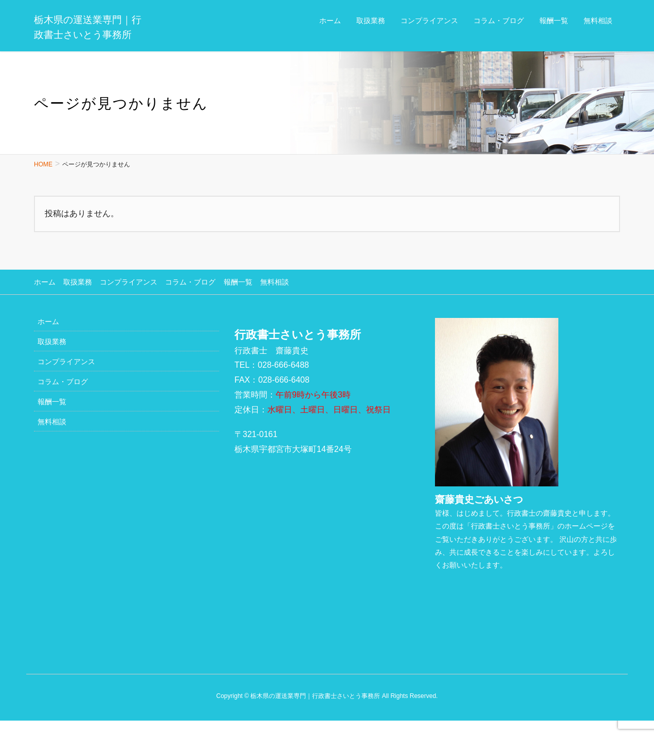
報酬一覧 (237, 282)
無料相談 (274, 282)
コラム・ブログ (190, 282)
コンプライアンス (128, 282)
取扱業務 (77, 282)
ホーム (45, 282)
